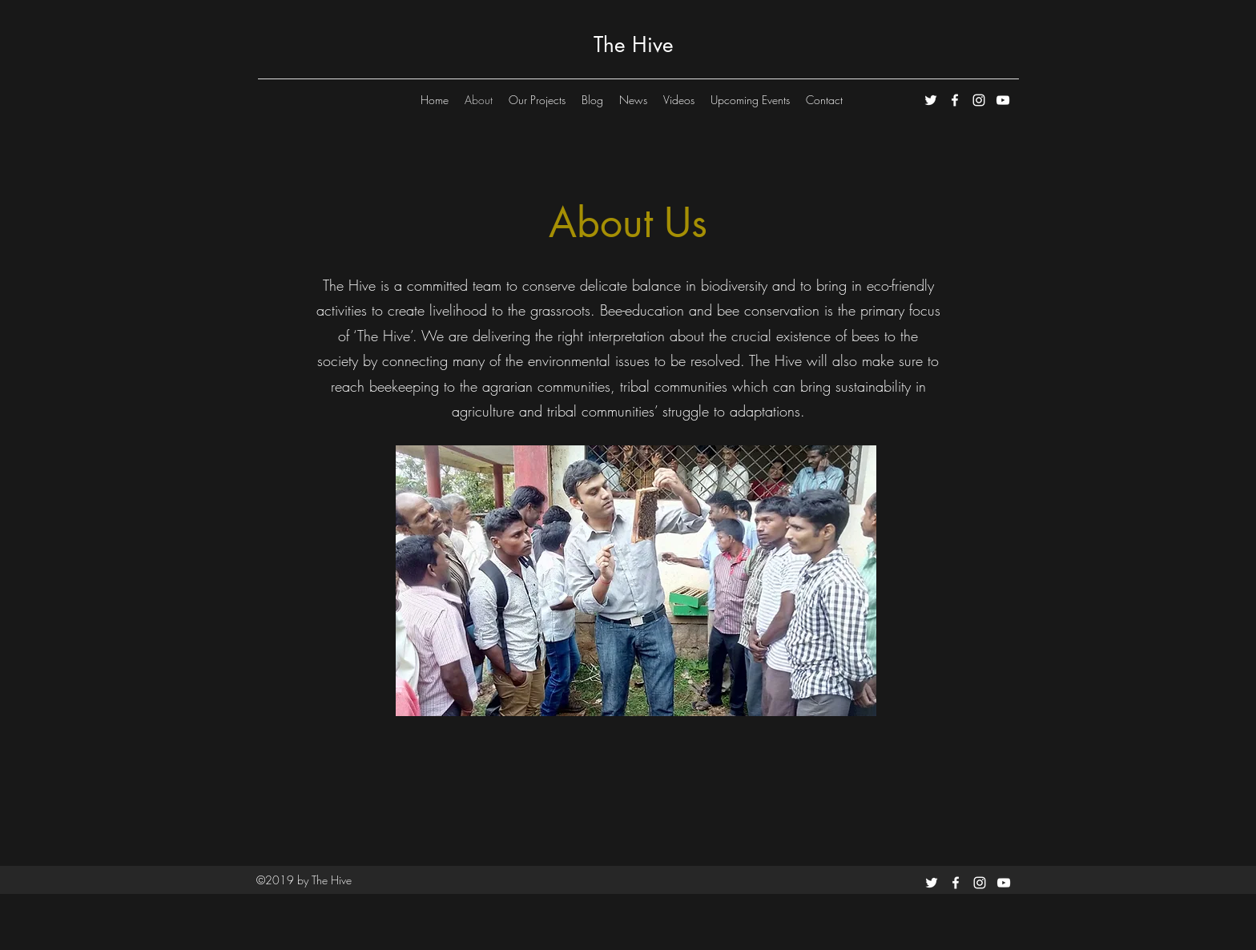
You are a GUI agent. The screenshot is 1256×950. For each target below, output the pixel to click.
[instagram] (979, 100)
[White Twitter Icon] (931, 100)
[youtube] (1003, 100)
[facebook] (955, 100)
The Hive (634, 44)
